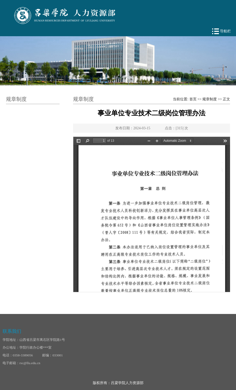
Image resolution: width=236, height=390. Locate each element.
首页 (193, 99)
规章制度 (209, 99)
